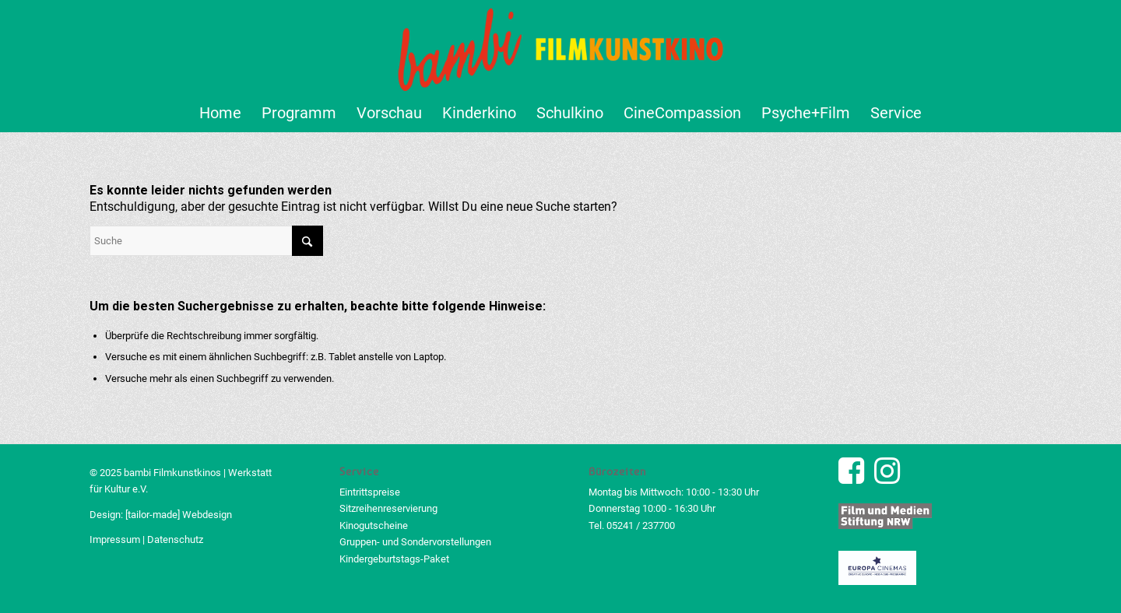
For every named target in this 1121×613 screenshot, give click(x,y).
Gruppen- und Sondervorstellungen (415, 542)
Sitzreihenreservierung (388, 508)
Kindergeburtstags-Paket (394, 559)
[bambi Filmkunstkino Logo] (561, 46)
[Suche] (206, 241)
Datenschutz (175, 539)
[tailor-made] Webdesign (178, 514)
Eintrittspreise (369, 492)
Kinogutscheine (373, 525)
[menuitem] (220, 112)
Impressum (115, 539)
